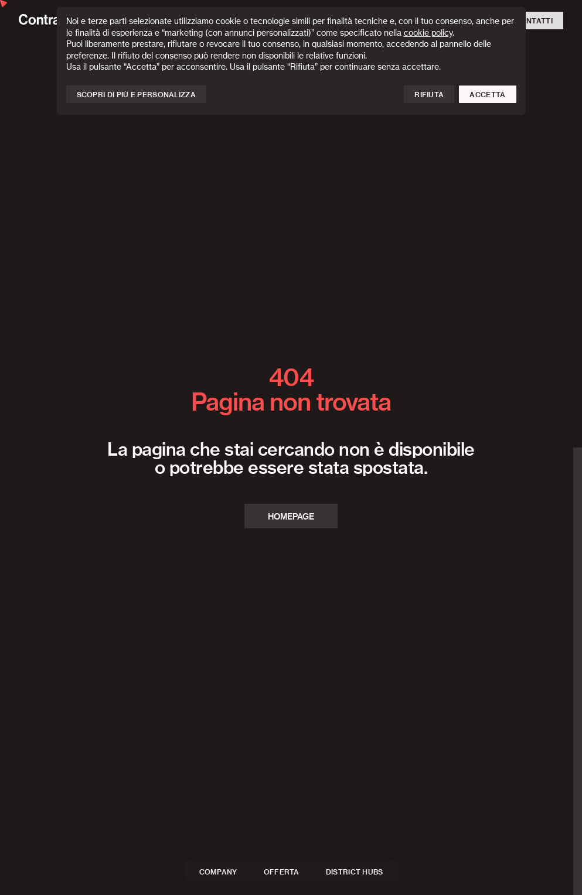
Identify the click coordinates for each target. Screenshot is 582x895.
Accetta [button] (487, 94)
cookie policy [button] (428, 33)
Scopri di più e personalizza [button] (136, 94)
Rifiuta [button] (429, 94)
